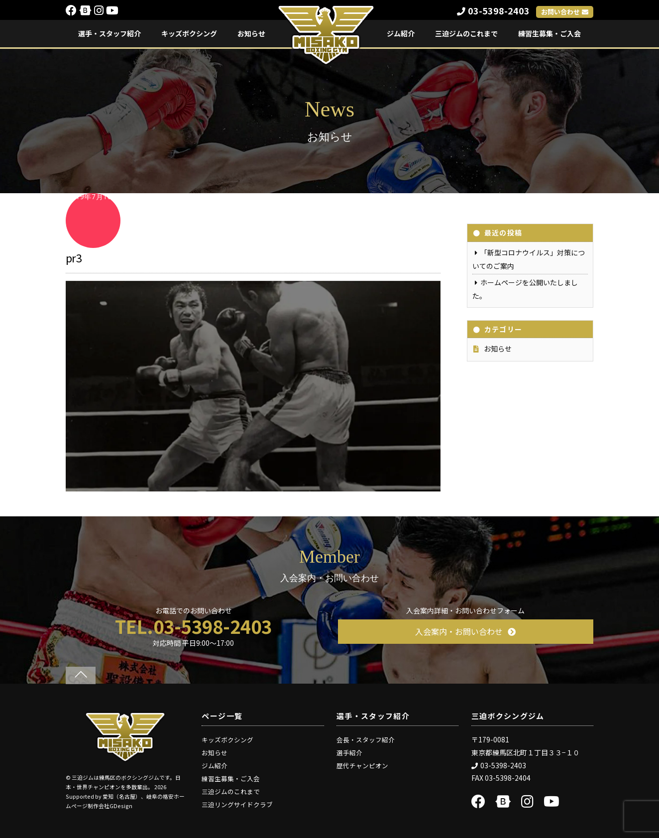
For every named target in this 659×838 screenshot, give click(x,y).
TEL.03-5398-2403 (193, 626)
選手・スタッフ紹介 (109, 33)
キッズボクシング (189, 33)
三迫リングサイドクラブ (237, 804)
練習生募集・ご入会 (549, 33)
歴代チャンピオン (362, 765)
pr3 (74, 257)
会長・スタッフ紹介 (365, 739)
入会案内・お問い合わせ (465, 631)
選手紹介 (349, 752)
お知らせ (251, 33)
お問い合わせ (564, 11)
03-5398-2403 (493, 10)
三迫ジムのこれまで (466, 33)
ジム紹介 (401, 33)
